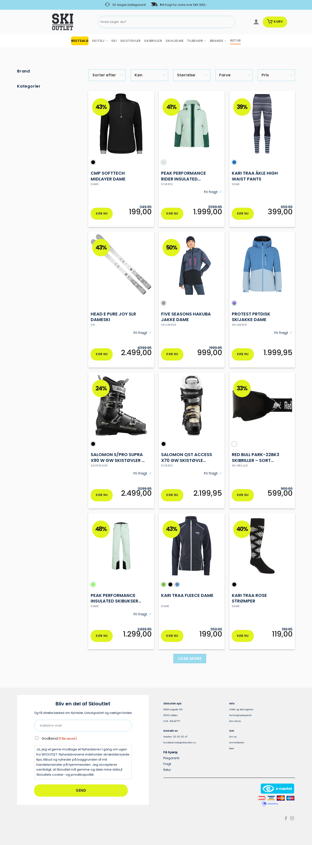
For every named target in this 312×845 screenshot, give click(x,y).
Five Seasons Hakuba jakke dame (186, 317)
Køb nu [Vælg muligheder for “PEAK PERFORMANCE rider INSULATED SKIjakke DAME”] (172, 214)
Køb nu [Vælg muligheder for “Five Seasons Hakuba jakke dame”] (172, 355)
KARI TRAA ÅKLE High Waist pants (255, 176)
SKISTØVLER (130, 41)
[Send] (231, 22)
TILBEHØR (196, 40)
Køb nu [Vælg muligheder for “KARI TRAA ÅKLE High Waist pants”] (243, 214)
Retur (167, 771)
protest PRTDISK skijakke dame (251, 317)
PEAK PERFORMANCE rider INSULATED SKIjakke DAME (183, 176)
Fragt (167, 765)
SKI (114, 41)
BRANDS (218, 40)
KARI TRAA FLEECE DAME (187, 596)
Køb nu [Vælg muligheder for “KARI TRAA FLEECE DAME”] (172, 637)
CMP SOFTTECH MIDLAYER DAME (108, 176)
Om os (233, 738)
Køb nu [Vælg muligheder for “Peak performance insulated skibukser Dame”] (101, 637)
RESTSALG (79, 41)
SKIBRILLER (153, 41)
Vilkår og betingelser (241, 710)
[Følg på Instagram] (292, 820)
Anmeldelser (236, 744)
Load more (189, 660)
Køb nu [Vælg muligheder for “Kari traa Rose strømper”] (243, 637)
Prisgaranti (171, 759)
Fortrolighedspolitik (240, 716)
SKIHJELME (175, 41)
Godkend (59, 739)
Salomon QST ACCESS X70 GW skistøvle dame (186, 458)
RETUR (235, 40)
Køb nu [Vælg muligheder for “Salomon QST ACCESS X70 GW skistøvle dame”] (172, 496)
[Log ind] (256, 22)
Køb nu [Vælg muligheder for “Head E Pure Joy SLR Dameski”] (101, 355)
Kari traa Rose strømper (249, 599)
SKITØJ (100, 40)
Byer (231, 749)
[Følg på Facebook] (286, 820)
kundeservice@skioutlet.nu (179, 744)
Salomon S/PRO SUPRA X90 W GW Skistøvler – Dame (118, 458)
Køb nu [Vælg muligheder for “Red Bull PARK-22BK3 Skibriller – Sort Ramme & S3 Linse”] (243, 496)
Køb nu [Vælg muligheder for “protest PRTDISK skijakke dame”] (243, 355)
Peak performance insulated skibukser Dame (114, 599)
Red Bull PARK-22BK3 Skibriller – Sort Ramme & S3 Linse (255, 458)
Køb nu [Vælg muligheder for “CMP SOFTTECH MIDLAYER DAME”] (101, 214)
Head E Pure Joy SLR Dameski (113, 317)
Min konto (235, 722)
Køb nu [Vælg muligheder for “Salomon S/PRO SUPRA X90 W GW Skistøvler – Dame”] (101, 496)
